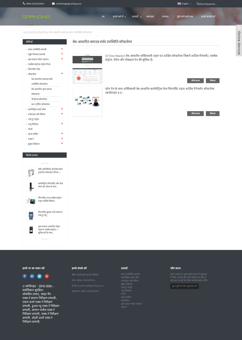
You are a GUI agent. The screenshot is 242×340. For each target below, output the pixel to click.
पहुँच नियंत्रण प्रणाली (36, 54)
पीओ (30, 129)
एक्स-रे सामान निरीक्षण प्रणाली (39, 298)
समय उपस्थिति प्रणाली (37, 49)
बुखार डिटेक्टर (34, 143)
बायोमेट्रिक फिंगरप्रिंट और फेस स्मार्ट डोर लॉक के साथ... (50, 185)
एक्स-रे (31, 138)
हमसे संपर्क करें (208, 16)
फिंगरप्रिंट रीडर (34, 69)
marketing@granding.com (90, 285)
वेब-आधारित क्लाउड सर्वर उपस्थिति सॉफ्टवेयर (70, 32)
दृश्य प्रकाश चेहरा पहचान (38, 59)
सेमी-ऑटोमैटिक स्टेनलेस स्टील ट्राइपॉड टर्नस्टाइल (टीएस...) (50, 171)
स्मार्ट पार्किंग (33, 134)
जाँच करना (195, 80)
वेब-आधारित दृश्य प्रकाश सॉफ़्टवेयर (41, 91)
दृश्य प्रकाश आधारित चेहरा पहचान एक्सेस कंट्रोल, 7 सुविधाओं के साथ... (49, 229)
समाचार (150, 16)
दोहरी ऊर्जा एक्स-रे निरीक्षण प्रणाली (37, 320)
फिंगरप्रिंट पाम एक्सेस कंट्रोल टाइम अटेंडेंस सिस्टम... (49, 199)
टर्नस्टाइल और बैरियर (36, 114)
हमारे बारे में (118, 16)
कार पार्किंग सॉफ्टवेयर (40, 104)
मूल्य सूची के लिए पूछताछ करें (184, 286)
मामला (165, 16)
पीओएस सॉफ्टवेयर (39, 99)
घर (103, 16)
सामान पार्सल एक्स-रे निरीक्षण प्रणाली (38, 312)
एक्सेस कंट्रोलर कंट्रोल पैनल (39, 64)
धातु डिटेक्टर (33, 124)
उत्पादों (135, 16)
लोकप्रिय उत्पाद (30, 294)
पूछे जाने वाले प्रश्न (185, 16)
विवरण (212, 80)
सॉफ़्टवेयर (42, 32)
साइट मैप (46, 294)
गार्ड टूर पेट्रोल (33, 119)
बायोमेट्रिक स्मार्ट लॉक (37, 109)
